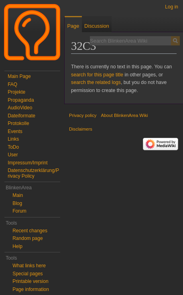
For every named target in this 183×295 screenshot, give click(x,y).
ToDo (13, 147)
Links (13, 139)
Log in (171, 7)
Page (73, 26)
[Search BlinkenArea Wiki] (130, 40)
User (13, 155)
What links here (29, 265)
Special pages (27, 274)
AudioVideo (20, 108)
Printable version (30, 281)
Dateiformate (21, 116)
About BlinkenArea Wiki (124, 115)
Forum (19, 211)
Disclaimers (80, 129)
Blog (17, 203)
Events (15, 131)
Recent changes (29, 231)
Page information (30, 289)
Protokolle (18, 123)
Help (17, 246)
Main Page (19, 76)
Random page (27, 238)
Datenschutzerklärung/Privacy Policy (33, 173)
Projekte (16, 92)
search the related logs (96, 82)
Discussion (96, 26)
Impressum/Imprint (27, 163)
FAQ (12, 84)
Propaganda (21, 100)
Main (17, 195)
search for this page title (97, 75)
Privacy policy (82, 115)
